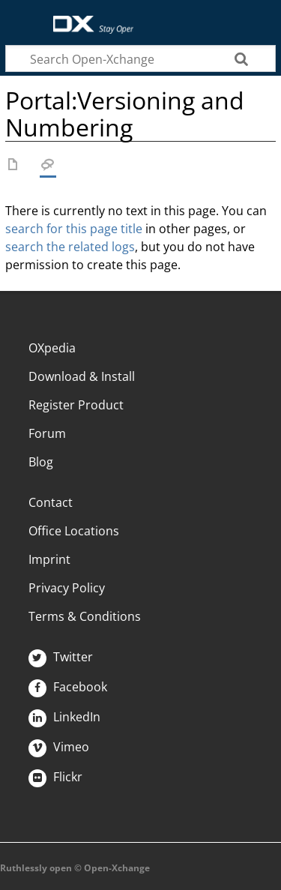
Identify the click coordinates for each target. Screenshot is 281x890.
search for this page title (73, 228)
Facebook (67, 687)
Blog (40, 462)
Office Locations (73, 531)
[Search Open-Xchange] (140, 58)
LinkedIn (64, 717)
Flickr (55, 777)
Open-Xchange (87, 17)
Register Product (76, 405)
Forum (47, 433)
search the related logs (70, 246)
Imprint (49, 559)
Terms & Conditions (84, 616)
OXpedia (52, 348)
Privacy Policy (66, 588)
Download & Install (81, 376)
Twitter (60, 657)
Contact (50, 502)
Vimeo (58, 747)
